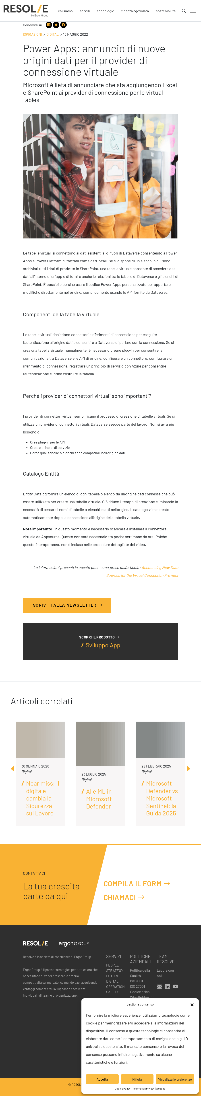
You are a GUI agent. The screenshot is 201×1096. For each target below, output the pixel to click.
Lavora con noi (165, 973)
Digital (52, 34)
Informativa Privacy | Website (149, 1088)
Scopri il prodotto (99, 637)
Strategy (114, 970)
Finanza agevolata (135, 11)
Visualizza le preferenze (175, 1079)
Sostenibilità (166, 11)
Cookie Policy (123, 1088)
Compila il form (137, 883)
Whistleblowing (140, 997)
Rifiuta (137, 1079)
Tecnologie (105, 11)
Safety (112, 992)
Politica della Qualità (140, 973)
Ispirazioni (32, 34)
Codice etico (140, 991)
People (112, 965)
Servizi (85, 11)
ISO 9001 (136, 981)
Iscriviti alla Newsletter (67, 605)
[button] (192, 1004)
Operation (115, 986)
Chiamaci (124, 897)
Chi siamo (65, 11)
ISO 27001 (137, 986)
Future (112, 976)
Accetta (102, 1079)
